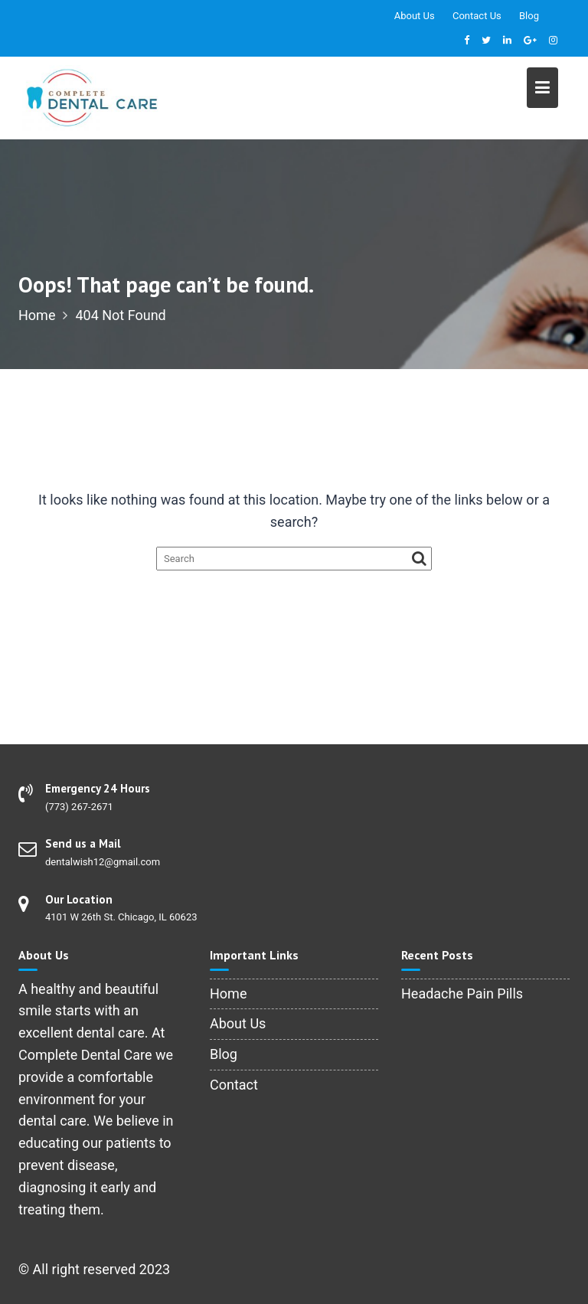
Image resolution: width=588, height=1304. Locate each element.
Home (228, 993)
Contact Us (476, 15)
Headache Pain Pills (462, 993)
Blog (529, 15)
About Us (414, 15)
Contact (234, 1085)
